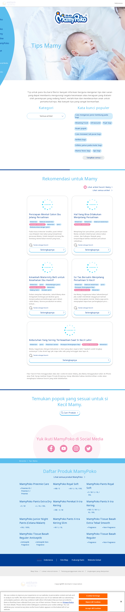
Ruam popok (80, 128)
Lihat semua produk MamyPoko (68, 490)
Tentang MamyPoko (9, 18)
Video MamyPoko (12, 43)
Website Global (94, 573)
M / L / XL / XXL (76, 501)
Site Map (64, 573)
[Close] (121, 606)
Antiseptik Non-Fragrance (42, 556)
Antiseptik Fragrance (25, 556)
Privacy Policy (68, 607)
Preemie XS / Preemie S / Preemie (26, 504)
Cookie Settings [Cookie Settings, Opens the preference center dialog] (93, 600)
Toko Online (9, 38)
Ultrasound (95, 123)
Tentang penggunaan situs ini (72, 584)
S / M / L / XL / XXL (94, 506)
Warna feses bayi (82, 151)
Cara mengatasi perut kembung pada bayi (91, 116)
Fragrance (92, 540)
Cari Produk (70, 425)
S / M (23, 519)
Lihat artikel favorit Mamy (99, 187)
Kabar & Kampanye (8, 49)
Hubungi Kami (78, 573)
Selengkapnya (47, 249)
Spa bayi (97, 151)
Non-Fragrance (109, 540)
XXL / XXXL (25, 540)
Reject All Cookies (93, 606)
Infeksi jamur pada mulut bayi (88, 145)
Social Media (15, 63)
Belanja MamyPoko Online (11, 72)
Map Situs (34, 584)
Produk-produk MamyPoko (9, 26)
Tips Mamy (9, 34)
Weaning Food (81, 123)
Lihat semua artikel (101, 190)
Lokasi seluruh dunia (50, 584)
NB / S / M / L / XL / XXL (94, 523)
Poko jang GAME (7, 80)
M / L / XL (58, 540)
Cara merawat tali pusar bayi (88, 134)
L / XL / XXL (40, 519)
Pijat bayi (107, 123)
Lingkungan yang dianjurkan (98, 584)
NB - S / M (59, 523)
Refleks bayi (80, 139)
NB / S (57, 501)
